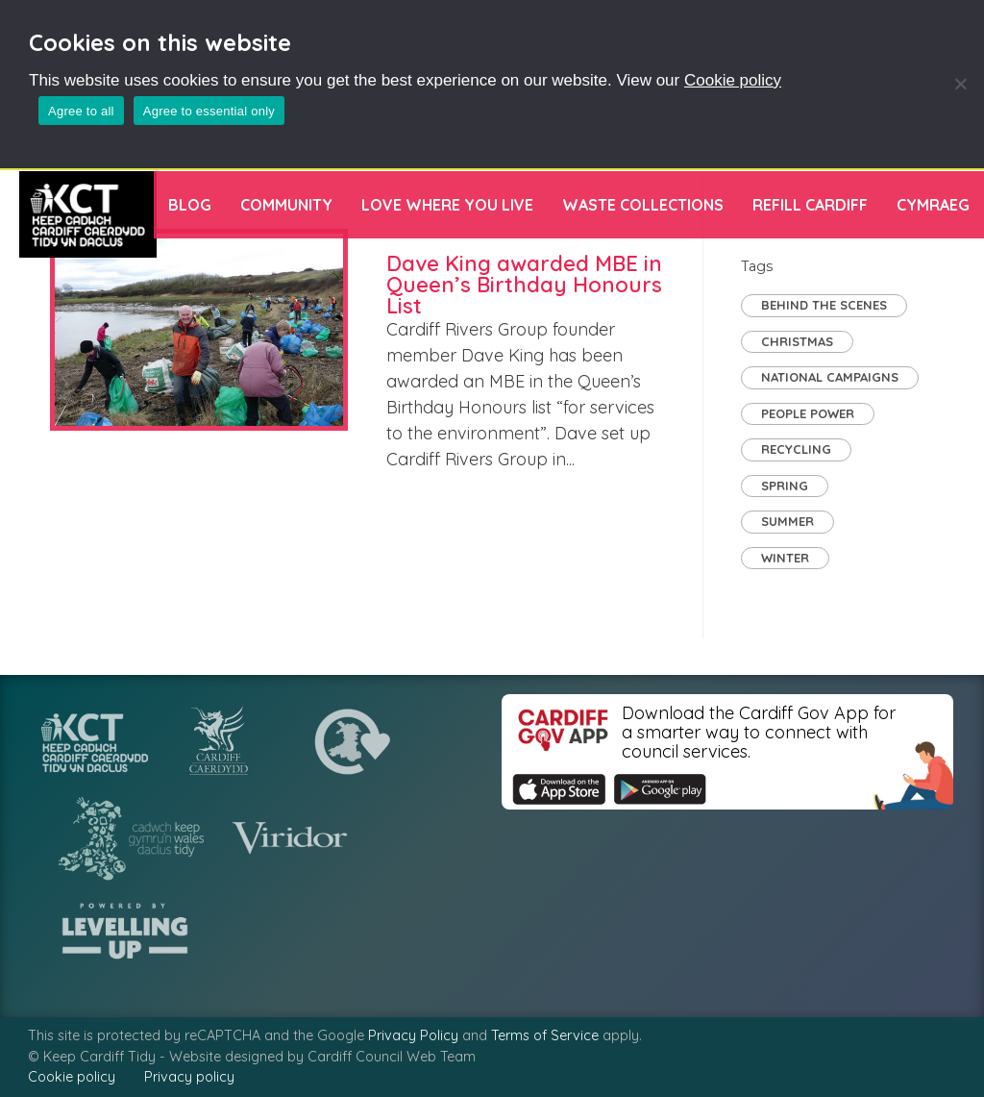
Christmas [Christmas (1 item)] (797, 341)
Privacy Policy (413, 1035)
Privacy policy (189, 1076)
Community (286, 204)
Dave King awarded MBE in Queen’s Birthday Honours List (524, 284)
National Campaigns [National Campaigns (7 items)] (829, 377)
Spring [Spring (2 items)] (784, 485)
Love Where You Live (447, 204)
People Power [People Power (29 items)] (807, 413)
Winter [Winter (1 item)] (785, 557)
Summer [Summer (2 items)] (787, 521)
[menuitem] (933, 204)
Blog (189, 204)
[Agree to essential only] (960, 83)
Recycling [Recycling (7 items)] (796, 449)
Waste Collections (643, 204)
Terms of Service (545, 1035)
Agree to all (81, 111)
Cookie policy (732, 80)
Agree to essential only (209, 111)
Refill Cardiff (810, 204)
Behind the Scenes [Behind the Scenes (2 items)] (824, 304)
